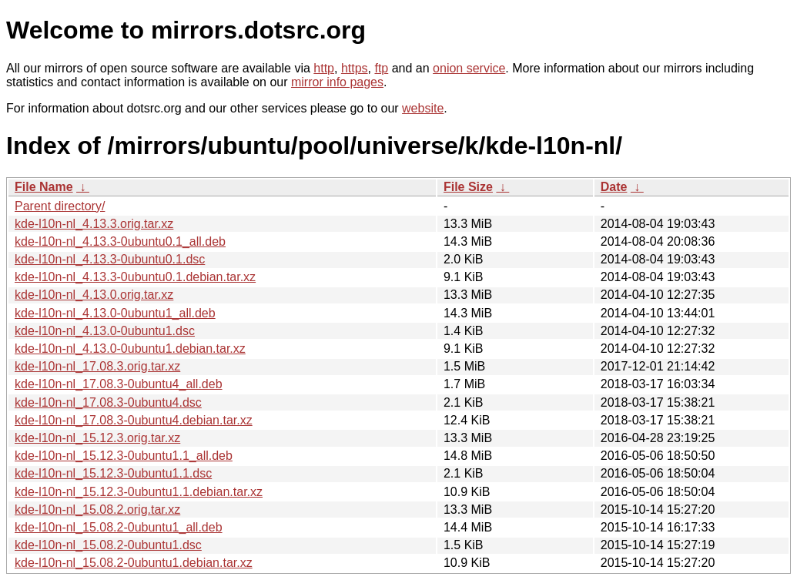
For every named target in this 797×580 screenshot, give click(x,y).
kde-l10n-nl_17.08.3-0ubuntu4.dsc (108, 402)
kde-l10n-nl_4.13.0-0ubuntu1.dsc (105, 330)
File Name (44, 186)
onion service (469, 68)
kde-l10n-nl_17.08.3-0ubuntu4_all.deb (119, 384)
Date (614, 186)
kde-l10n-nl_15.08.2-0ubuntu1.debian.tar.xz (134, 562)
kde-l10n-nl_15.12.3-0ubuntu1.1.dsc (113, 473)
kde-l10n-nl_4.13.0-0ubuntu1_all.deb (115, 313)
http (323, 68)
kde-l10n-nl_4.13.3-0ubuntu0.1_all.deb (120, 241)
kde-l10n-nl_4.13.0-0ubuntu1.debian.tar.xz (130, 348)
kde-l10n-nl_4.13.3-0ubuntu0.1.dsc (110, 259)
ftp (381, 68)
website (423, 108)
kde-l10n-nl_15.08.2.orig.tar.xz (97, 509)
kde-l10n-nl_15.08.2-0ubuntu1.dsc (108, 545)
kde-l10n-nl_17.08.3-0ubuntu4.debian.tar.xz (134, 420)
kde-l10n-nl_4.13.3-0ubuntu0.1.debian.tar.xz (135, 276)
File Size (468, 186)
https (354, 68)
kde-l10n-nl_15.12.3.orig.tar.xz (97, 437)
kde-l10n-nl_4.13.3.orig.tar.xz (94, 223)
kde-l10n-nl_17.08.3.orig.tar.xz (97, 366)
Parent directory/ (60, 206)
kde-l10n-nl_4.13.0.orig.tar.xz (94, 294)
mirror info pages (337, 82)
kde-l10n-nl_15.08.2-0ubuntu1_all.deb (119, 527)
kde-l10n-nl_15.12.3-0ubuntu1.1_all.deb (124, 455)
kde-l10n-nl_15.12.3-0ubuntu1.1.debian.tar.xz (139, 491)
